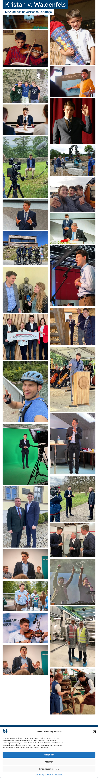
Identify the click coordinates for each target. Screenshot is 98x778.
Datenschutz (49, 775)
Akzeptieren (49, 755)
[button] (94, 731)
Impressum (59, 775)
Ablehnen (49, 762)
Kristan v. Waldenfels (35, 4)
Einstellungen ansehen (49, 769)
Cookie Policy (39, 775)
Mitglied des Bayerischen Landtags (28, 12)
